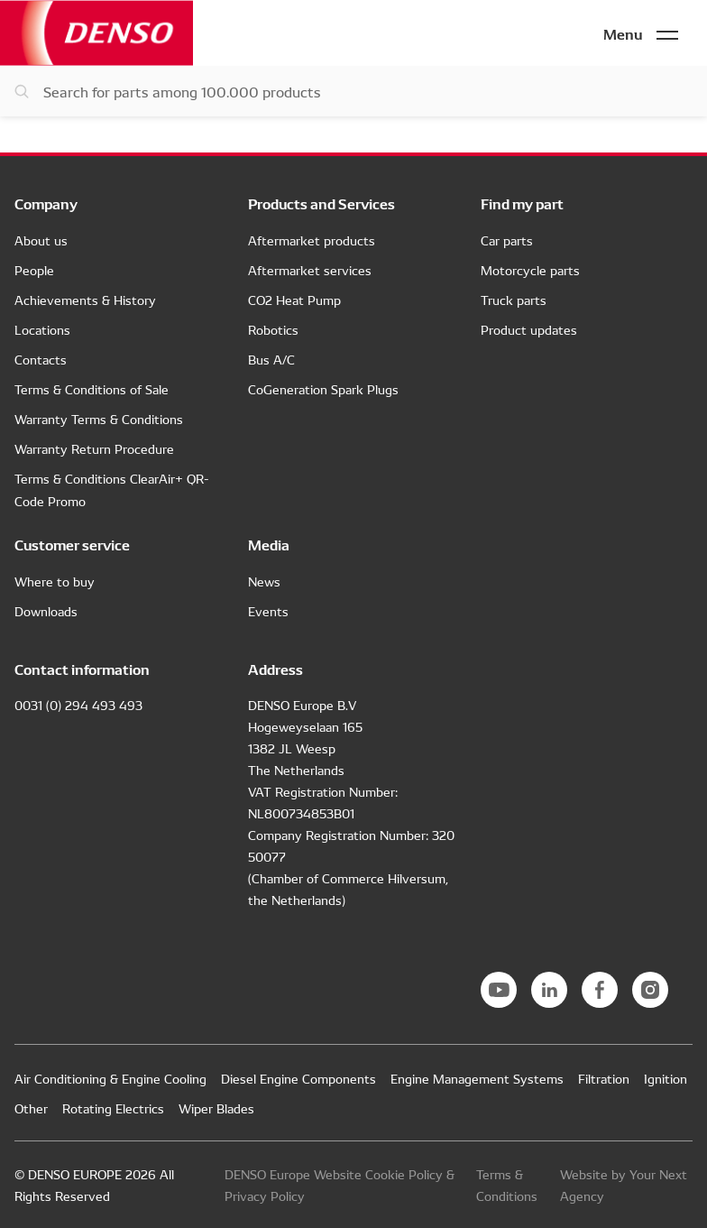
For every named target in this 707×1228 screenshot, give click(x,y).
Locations (42, 329)
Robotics (273, 329)
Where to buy (54, 581)
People (34, 270)
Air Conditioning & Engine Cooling (110, 1078)
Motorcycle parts (530, 270)
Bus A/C (271, 359)
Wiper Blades (216, 1108)
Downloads (46, 611)
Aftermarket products (311, 240)
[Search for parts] (353, 91)
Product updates (529, 329)
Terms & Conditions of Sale (91, 389)
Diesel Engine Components (298, 1078)
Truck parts (513, 300)
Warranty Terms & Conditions (98, 419)
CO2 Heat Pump (294, 300)
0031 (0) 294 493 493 (78, 705)
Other (31, 1108)
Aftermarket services (310, 270)
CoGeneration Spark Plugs (323, 389)
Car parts (507, 240)
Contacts (40, 359)
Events (268, 611)
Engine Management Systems (477, 1078)
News (264, 581)
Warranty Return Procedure (94, 448)
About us (41, 240)
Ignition (665, 1078)
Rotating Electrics (113, 1108)
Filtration (603, 1078)
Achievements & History (85, 300)
